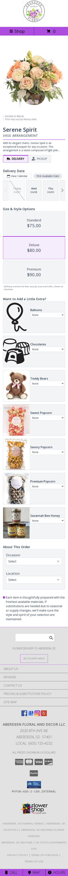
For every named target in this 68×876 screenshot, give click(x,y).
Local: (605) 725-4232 (34, 743)
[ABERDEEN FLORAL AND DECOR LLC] (34, 21)
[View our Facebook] (24, 715)
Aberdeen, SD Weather (17, 842)
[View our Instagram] (37, 715)
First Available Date (47, 176)
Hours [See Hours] (56, 872)
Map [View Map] (34, 872)
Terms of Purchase (45, 855)
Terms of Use (34, 861)
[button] (34, 784)
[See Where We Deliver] (34, 658)
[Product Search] (34, 637)
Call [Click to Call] (11, 872)
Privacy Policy (17, 855)
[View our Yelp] (44, 715)
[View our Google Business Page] (31, 715)
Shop (17, 31)
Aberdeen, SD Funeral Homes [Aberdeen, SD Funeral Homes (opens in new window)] (23, 823)
